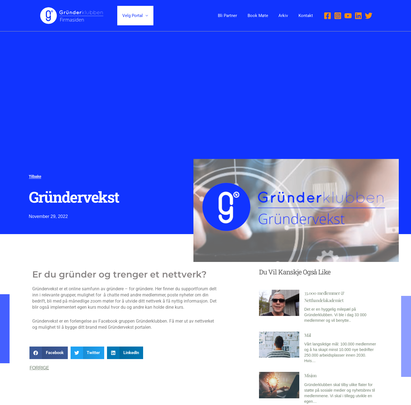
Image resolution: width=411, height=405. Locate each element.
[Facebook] (327, 15)
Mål (307, 335)
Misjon (310, 375)
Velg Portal (131, 15)
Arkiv (286, 15)
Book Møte (263, 15)
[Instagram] (338, 15)
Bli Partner (235, 15)
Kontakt (307, 15)
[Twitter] (368, 15)
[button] (48, 353)
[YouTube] (348, 15)
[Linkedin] (358, 15)
